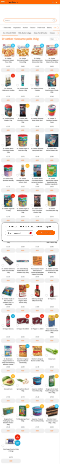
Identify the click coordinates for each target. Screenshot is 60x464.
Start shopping (45, 233)
